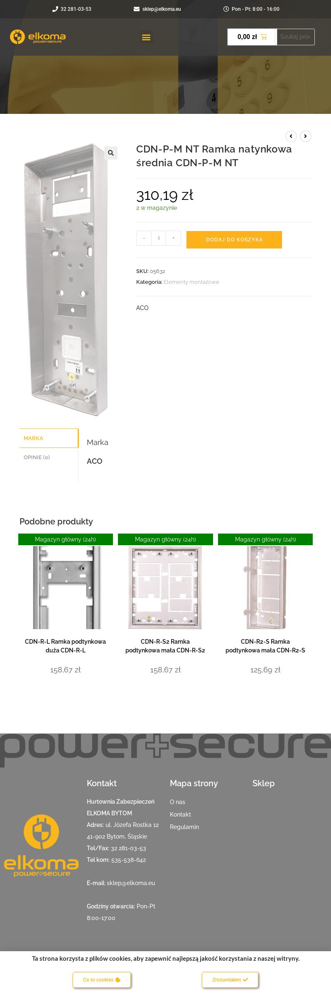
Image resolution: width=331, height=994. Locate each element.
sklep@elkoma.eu (131, 883)
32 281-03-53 (128, 848)
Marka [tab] (33, 438)
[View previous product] (291, 136)
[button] (146, 37)
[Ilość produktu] (158, 238)
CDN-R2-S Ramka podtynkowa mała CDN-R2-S (265, 646)
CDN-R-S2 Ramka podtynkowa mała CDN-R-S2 (165, 646)
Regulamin (184, 827)
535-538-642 (128, 859)
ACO (142, 308)
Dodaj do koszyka (234, 240)
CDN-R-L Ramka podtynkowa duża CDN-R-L (65, 646)
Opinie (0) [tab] (37, 456)
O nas (177, 802)
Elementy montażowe (191, 282)
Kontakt (180, 814)
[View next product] (305, 136)
